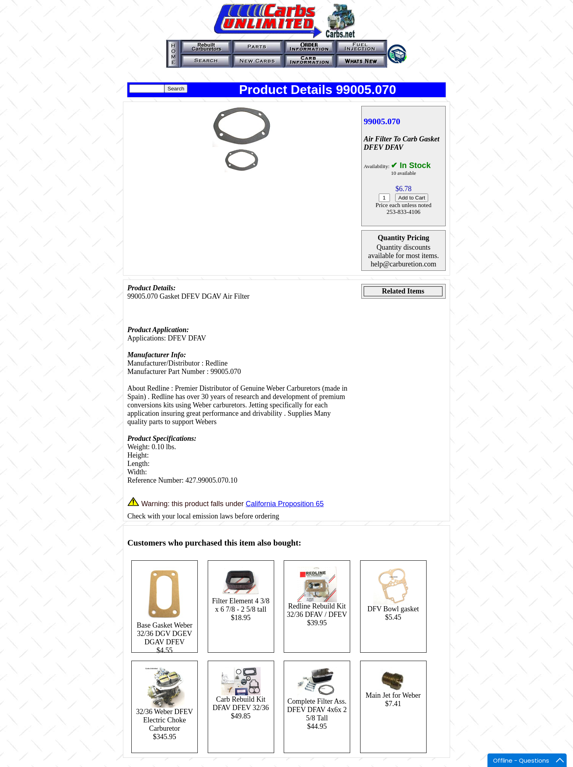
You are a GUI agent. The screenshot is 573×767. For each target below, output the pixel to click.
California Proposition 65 (285, 504)
